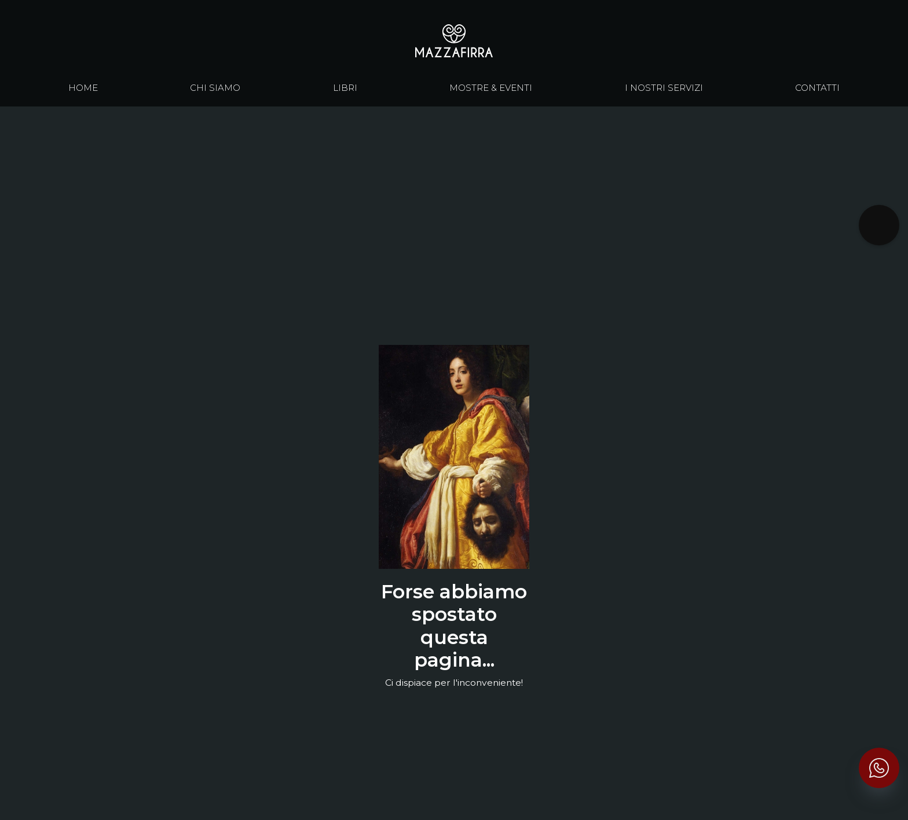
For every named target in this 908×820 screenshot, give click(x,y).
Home (83, 88)
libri (345, 88)
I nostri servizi (664, 88)
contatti (817, 88)
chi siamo (215, 88)
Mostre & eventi (490, 88)
